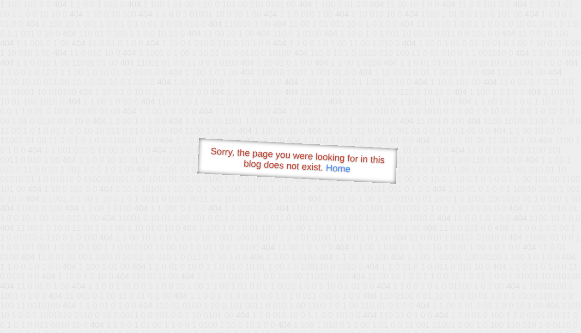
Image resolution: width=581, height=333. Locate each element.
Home (338, 168)
